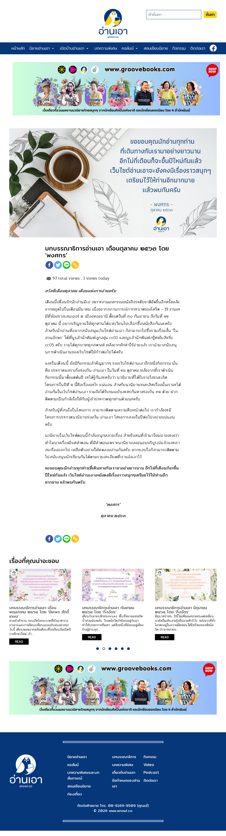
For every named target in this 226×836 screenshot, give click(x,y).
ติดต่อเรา (197, 48)
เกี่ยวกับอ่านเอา (123, 778)
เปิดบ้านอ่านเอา (74, 48)
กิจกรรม (179, 48)
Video (148, 770)
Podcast (151, 778)
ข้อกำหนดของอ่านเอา (126, 789)
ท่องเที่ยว (75, 799)
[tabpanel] (40, 612)
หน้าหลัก (18, 48)
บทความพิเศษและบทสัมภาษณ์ (84, 781)
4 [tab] (116, 653)
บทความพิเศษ (105, 48)
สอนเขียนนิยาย (156, 48)
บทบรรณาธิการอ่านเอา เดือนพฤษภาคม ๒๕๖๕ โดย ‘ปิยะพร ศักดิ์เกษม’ (39, 617)
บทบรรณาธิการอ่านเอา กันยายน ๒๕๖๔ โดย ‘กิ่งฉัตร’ (108, 614)
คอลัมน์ (129, 48)
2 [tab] (103, 653)
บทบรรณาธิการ (124, 762)
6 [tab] (128, 653)
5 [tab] (122, 653)
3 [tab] (110, 653)
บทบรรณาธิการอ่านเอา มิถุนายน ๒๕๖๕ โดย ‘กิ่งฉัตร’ (181, 614)
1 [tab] (97, 653)
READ (20, 646)
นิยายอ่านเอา (41, 48)
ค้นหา (210, 14)
